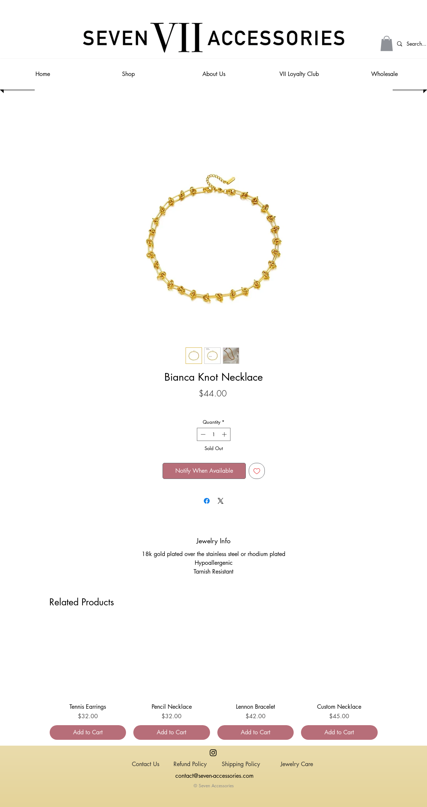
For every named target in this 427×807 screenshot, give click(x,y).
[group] (214, 680)
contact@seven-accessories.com (214, 776)
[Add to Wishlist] (257, 471)
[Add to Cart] (88, 732)
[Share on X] (220, 500)
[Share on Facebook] (206, 500)
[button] (386, 43)
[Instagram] (213, 752)
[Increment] (225, 434)
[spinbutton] (213, 434)
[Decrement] (202, 434)
